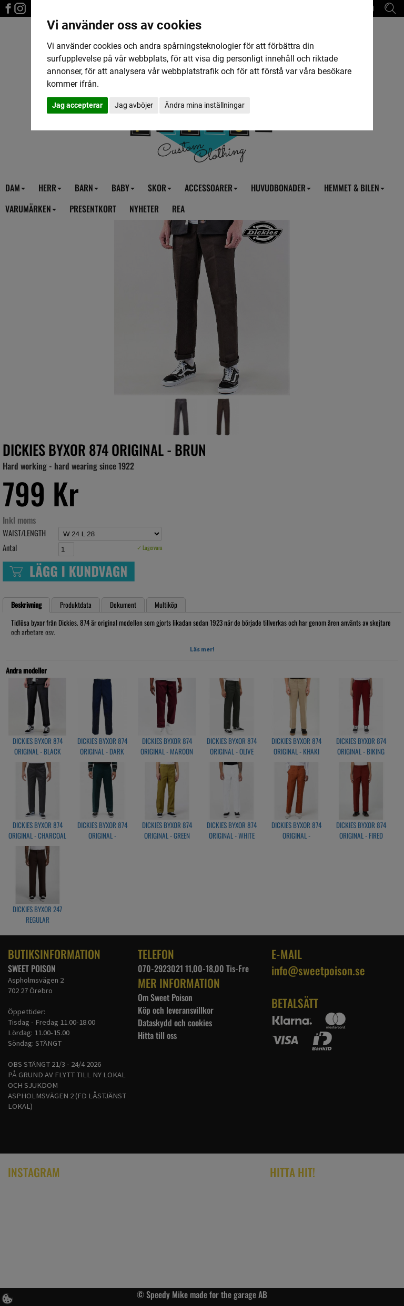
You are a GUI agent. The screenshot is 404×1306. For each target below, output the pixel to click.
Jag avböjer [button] (134, 105)
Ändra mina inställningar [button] (205, 105)
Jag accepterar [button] (77, 105)
